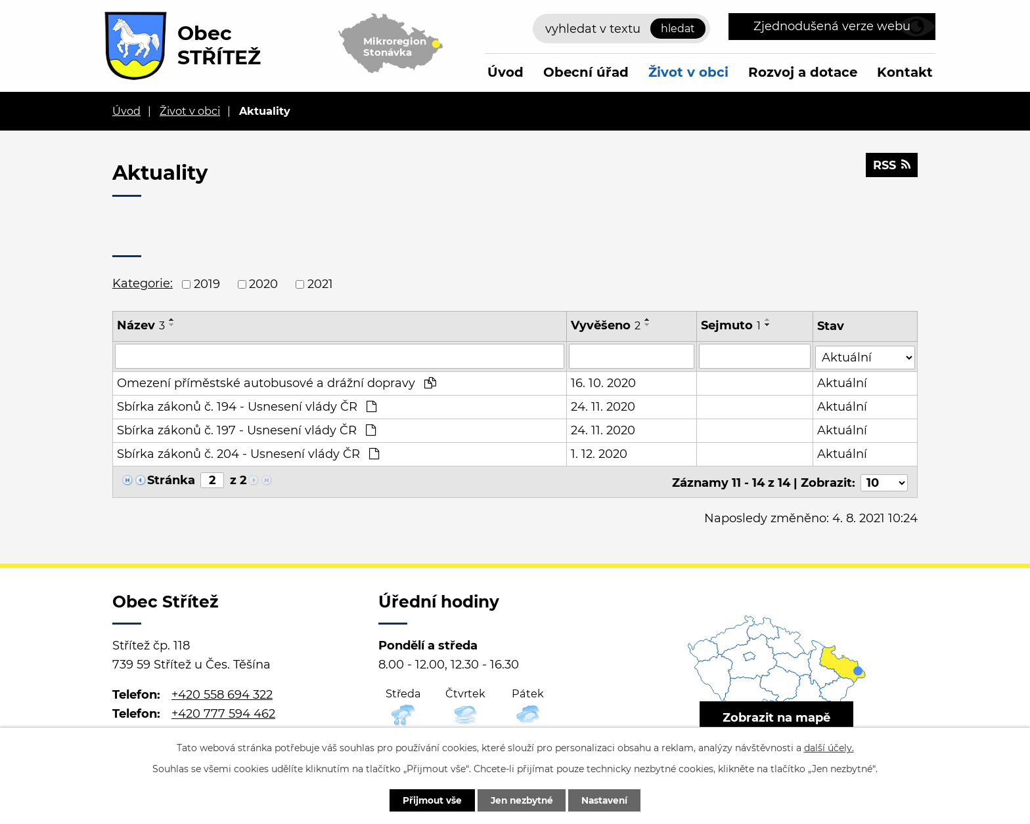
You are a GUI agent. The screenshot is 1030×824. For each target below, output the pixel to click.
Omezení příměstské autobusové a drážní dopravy (276, 382)
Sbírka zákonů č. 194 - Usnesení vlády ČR (246, 406)
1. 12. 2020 (599, 453)
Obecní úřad (586, 72)
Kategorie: (142, 283)
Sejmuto (731, 325)
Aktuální (843, 382)
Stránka (171, 479)
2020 (263, 284)
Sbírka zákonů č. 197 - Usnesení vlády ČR (246, 429)
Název (141, 325)
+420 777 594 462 (223, 711)
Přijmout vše (427, 800)
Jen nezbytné (521, 800)
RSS (891, 166)
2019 (207, 284)
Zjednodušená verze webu (831, 26)
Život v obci (688, 72)
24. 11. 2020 (603, 406)
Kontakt (905, 72)
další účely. (829, 747)
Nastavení (609, 800)
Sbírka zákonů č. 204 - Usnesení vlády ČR (248, 453)
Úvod (505, 72)
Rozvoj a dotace (802, 72)
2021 (320, 284)
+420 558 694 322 (222, 693)
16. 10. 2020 (603, 382)
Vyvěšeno (605, 325)
